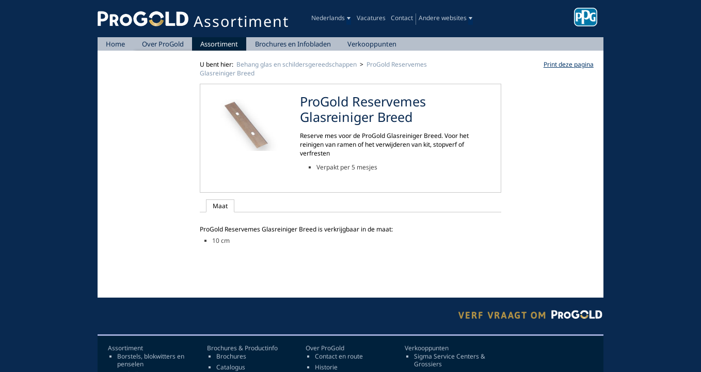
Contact (402, 17)
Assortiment (219, 44)
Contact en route (339, 356)
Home (115, 44)
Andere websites (443, 17)
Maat (220, 206)
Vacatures (371, 17)
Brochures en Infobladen (293, 44)
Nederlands (328, 17)
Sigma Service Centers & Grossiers (449, 360)
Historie (326, 367)
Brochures (231, 356)
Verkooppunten (371, 44)
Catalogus (230, 367)
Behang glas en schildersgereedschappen (296, 64)
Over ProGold (163, 44)
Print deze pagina (569, 64)
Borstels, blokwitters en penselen (150, 360)
